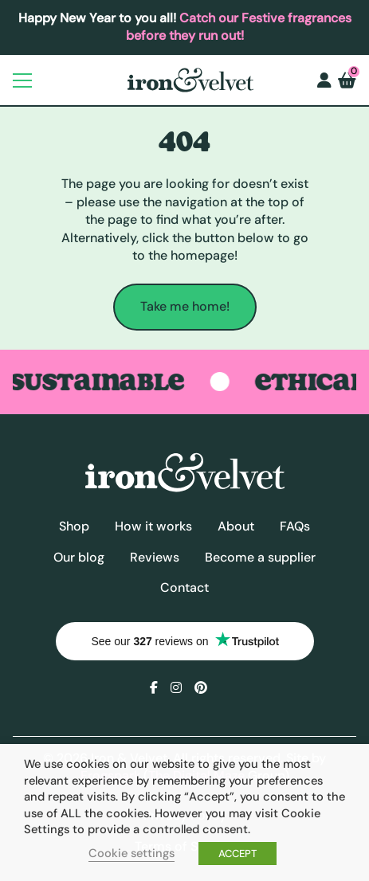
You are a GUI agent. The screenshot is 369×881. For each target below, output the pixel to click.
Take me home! (185, 306)
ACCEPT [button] (237, 853)
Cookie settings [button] (131, 853)
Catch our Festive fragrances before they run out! (238, 27)
